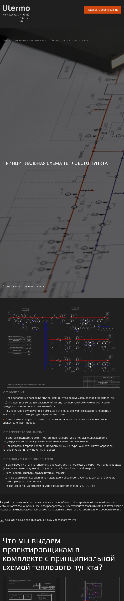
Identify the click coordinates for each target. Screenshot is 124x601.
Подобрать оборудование (102, 9)
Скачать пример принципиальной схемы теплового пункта (40, 520)
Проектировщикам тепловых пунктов (30, 40)
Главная (6, 40)
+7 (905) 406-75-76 (24, 18)
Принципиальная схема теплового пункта (69, 40)
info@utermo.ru (11, 14)
